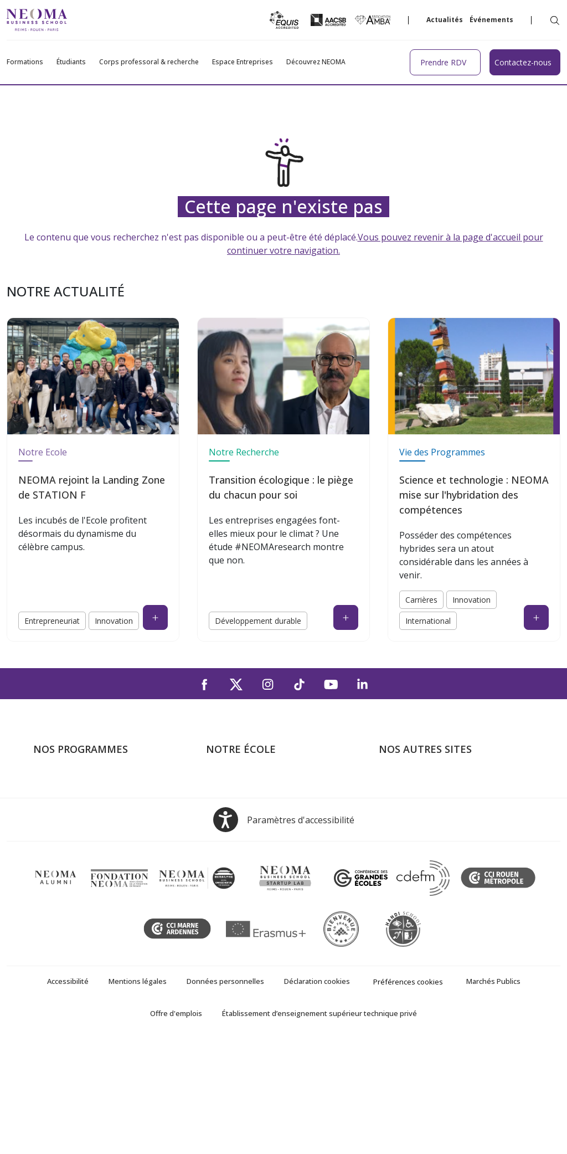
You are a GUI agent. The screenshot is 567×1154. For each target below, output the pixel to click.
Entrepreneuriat (52, 621)
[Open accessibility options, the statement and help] (283, 931)
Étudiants (71, 62)
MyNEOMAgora (410, 847)
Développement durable (258, 621)
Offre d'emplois (176, 1125)
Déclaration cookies (317, 1093)
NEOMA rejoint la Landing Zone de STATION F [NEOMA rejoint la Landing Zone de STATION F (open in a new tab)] (91, 487)
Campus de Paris (239, 799)
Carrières (421, 599)
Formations (25, 62)
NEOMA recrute (238, 863)
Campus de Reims (241, 815)
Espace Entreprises (242, 62)
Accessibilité (68, 1093)
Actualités (444, 19)
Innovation (114, 621)
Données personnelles (225, 1093)
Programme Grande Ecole (84, 799)
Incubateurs (402, 815)
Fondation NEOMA (416, 831)
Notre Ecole (42, 452)
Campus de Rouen (242, 831)
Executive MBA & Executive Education (107, 863)
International (428, 621)
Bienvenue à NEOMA (420, 783)
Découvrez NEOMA (316, 62)
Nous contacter (237, 847)
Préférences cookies (408, 1094)
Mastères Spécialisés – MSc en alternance (94, 839)
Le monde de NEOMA (422, 799)
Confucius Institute (415, 863)
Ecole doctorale (64, 879)
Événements (491, 19)
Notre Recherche (244, 452)
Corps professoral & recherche (149, 62)
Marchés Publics (493, 1093)
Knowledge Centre (415, 879)
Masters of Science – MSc (84, 815)
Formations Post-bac (74, 783)
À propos (224, 783)
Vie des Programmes (442, 452)
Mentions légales (138, 1093)
